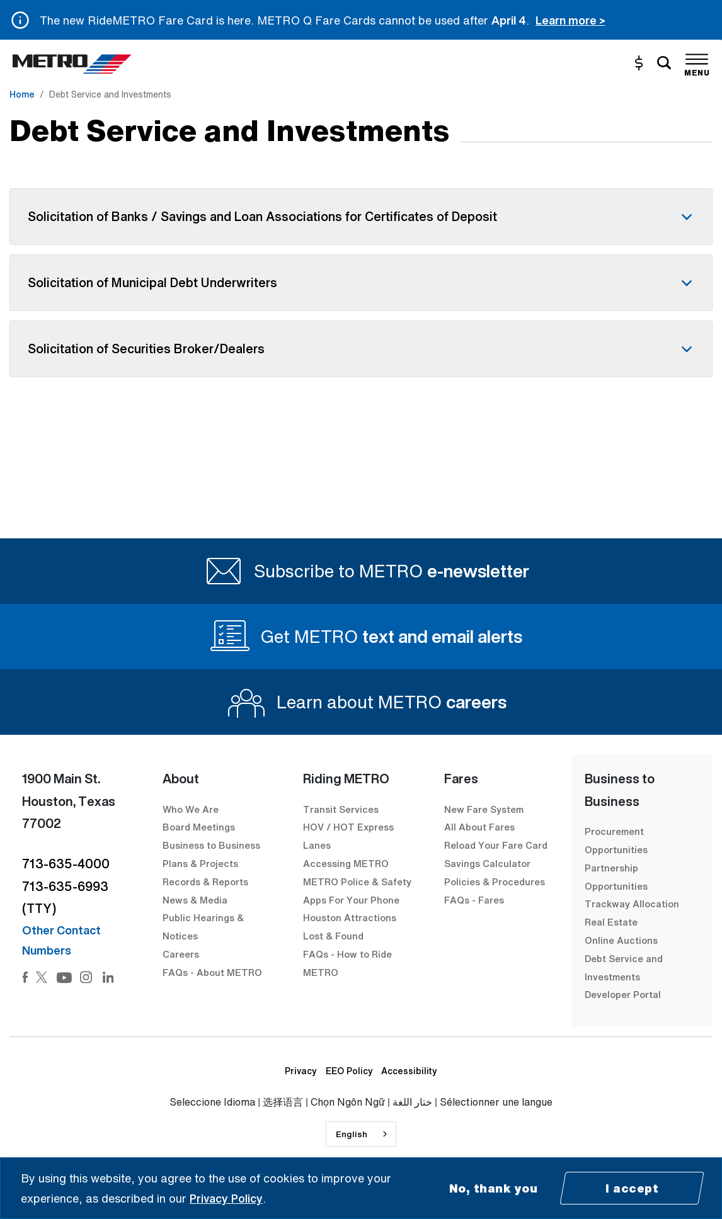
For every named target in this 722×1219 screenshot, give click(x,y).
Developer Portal (623, 994)
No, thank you (493, 1188)
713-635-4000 (66, 863)
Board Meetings (199, 827)
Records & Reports (205, 881)
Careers (181, 954)
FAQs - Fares (474, 900)
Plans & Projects (202, 863)
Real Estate (611, 922)
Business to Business (211, 845)
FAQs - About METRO (212, 972)
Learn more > (570, 20)
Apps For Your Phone (351, 900)
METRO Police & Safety (357, 881)
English (351, 1134)
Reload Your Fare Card (495, 845)
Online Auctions (621, 940)
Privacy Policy (226, 1198)
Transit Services (341, 809)
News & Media (195, 900)
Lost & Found (333, 936)
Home (22, 94)
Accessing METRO (346, 863)
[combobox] (361, 1134)
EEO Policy (349, 1070)
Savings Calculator (487, 863)
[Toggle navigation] (696, 63)
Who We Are (191, 809)
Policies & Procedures (494, 881)
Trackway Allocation (632, 903)
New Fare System (484, 809)
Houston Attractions (349, 917)
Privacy (301, 1070)
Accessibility (409, 1070)
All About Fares (479, 827)
